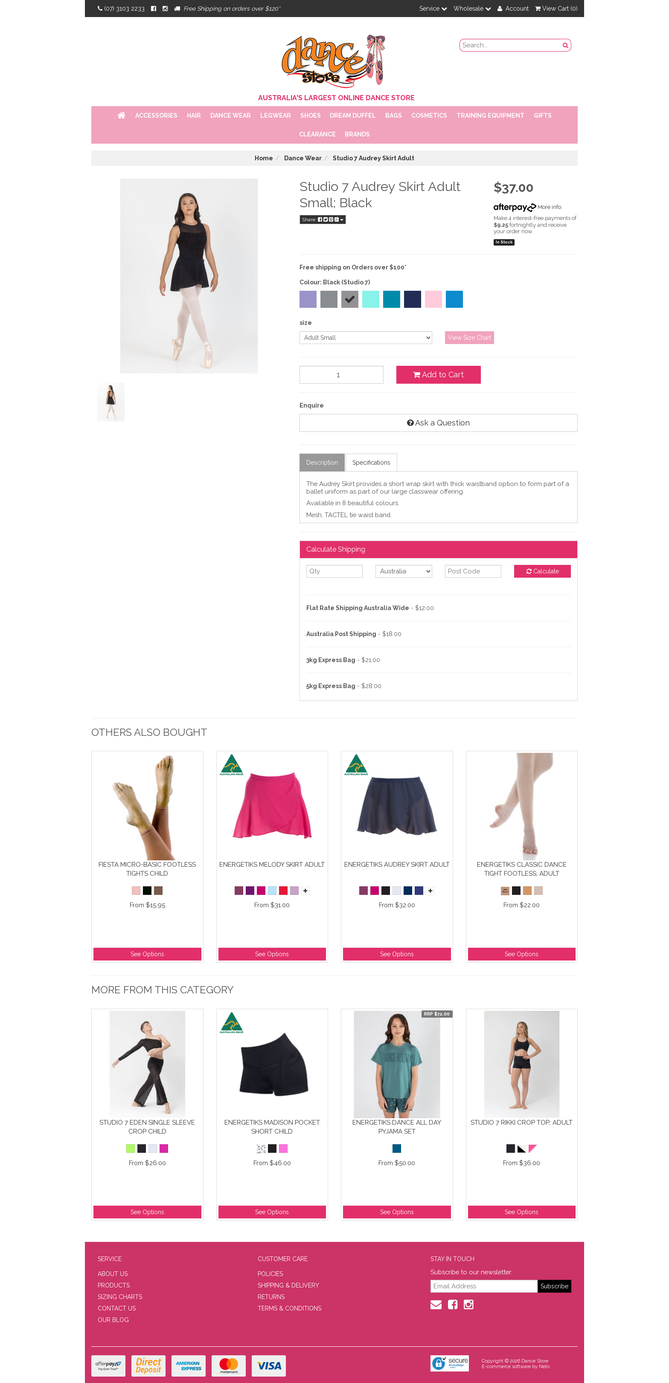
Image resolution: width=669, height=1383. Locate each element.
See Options (147, 954)
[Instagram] (165, 8)
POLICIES (270, 1273)
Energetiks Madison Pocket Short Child (272, 1127)
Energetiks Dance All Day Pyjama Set (396, 1127)
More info (527, 207)
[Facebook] (153, 8)
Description (322, 462)
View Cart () (556, 8)
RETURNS (271, 1296)
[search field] (510, 45)
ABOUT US (113, 1273)
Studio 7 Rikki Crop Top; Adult (522, 1122)
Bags (393, 115)
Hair (194, 115)
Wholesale (472, 8)
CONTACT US (117, 1308)
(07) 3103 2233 (121, 8)
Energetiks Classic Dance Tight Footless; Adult (522, 869)
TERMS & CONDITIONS (289, 1308)
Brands (357, 134)
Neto (544, 1366)
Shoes (310, 115)
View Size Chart (469, 337)
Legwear (275, 115)
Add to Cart (438, 374)
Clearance (317, 134)
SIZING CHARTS (120, 1296)
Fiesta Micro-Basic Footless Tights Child (147, 869)
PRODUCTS (114, 1285)
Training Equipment (490, 115)
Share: (322, 220)
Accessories (156, 115)
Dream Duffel (353, 115)
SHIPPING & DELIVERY (288, 1285)
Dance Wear (230, 115)
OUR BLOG (113, 1319)
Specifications (371, 462)
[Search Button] (565, 45)
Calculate (542, 571)
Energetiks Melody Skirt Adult (272, 864)
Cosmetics (429, 115)
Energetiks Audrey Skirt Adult (397, 864)
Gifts (543, 115)
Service (433, 8)
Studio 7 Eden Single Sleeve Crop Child (147, 1127)
